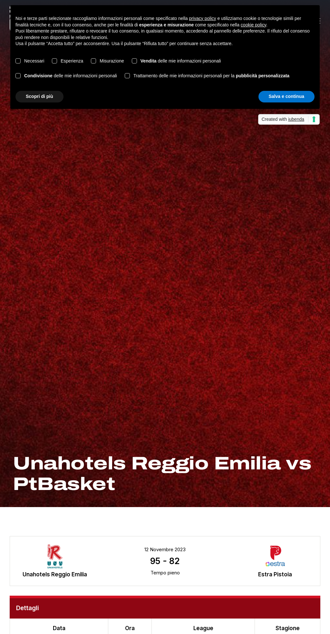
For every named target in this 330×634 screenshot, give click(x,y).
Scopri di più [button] (39, 96)
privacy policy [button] (202, 18)
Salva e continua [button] (286, 96)
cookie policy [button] (253, 24)
